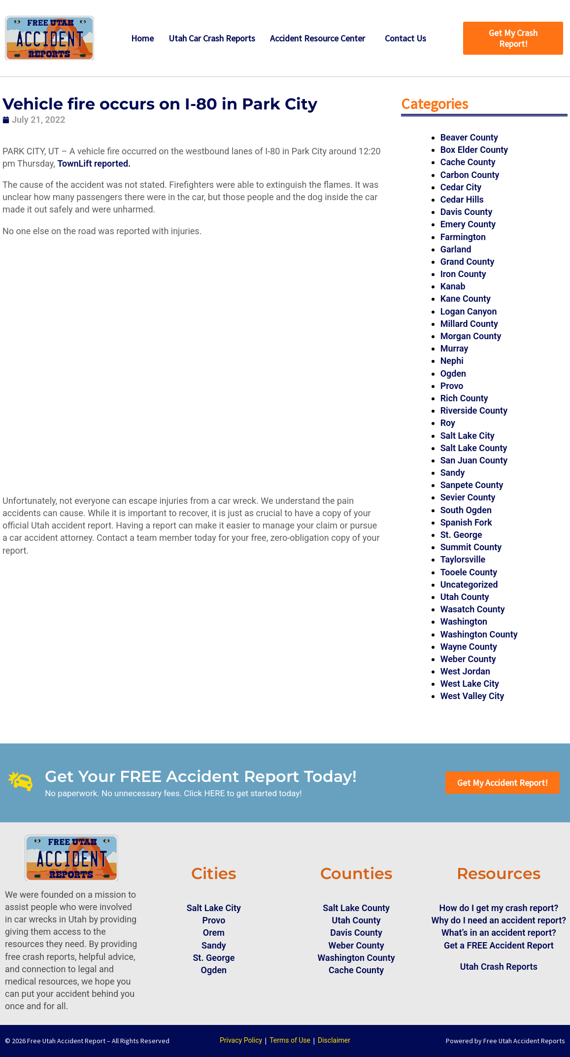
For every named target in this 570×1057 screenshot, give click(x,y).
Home (142, 38)
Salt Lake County (473, 448)
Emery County (468, 224)
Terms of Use (289, 1040)
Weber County (468, 659)
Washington (464, 621)
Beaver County (469, 137)
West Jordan (465, 671)
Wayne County (468, 646)
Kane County (465, 298)
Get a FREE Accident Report (499, 945)
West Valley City (472, 696)
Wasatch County (472, 609)
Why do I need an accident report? (499, 920)
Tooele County (469, 572)
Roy (447, 423)
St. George (461, 534)
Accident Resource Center (317, 38)
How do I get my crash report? (498, 908)
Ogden (453, 373)
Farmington (463, 237)
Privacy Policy (241, 1040)
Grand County (467, 261)
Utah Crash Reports (498, 966)
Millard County (469, 323)
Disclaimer (334, 1040)
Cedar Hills (462, 199)
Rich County (464, 398)
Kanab (453, 286)
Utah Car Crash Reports (211, 38)
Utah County (464, 597)
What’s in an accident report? (498, 932)
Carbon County (470, 175)
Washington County (479, 634)
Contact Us (405, 38)
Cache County (468, 162)
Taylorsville (463, 559)
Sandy (452, 472)
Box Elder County (474, 149)
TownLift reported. (95, 163)
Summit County (471, 547)
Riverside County (473, 410)
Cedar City (461, 187)
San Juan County (474, 460)
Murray (454, 348)
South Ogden (466, 510)
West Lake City (469, 683)
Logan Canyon (468, 311)
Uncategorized (469, 584)
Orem (214, 932)
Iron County (463, 274)
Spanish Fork (466, 522)
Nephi (452, 360)
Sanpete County (471, 485)
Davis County (466, 212)
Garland (455, 249)
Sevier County (468, 497)
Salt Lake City (467, 435)
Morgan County (471, 336)
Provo (452, 386)
